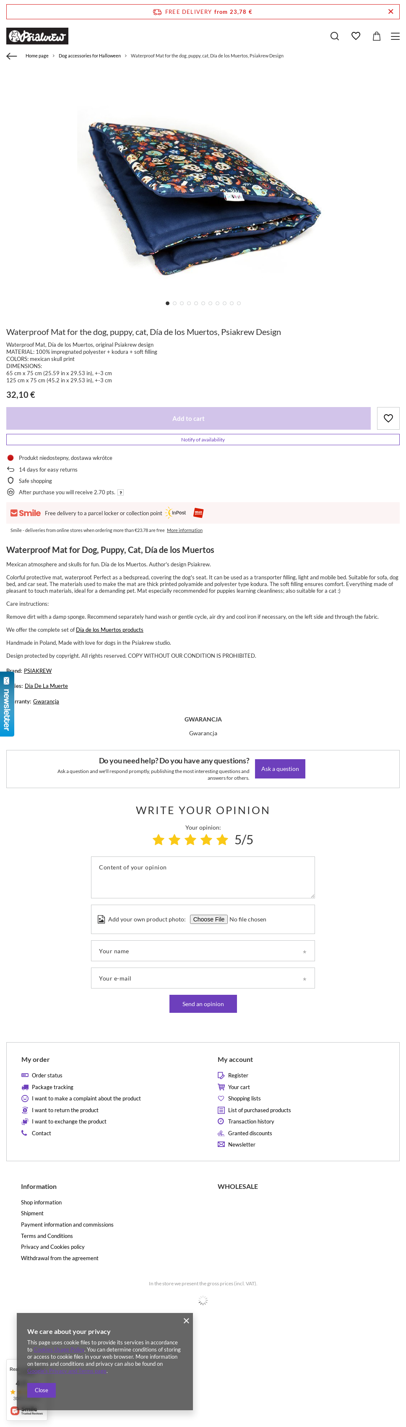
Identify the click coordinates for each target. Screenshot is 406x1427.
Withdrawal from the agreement (60, 1258)
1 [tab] (167, 303)
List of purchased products (259, 1110)
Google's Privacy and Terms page (67, 1370)
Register (238, 1075)
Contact (41, 1133)
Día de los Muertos (98, 629)
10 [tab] (232, 303)
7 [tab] (210, 303)
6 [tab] (203, 303)
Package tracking (52, 1087)
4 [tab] (189, 303)
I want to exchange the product (69, 1121)
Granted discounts (250, 1133)
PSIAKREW (38, 670)
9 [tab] (224, 303)
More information (185, 530)
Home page (37, 55)
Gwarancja (46, 701)
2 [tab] (175, 303)
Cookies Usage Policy (59, 1349)
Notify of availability (203, 439)
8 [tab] (217, 303)
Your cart (239, 1087)
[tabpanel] (203, 192)
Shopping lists (244, 1098)
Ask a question (280, 768)
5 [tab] (196, 303)
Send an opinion (203, 1003)
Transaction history (251, 1121)
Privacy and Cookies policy (53, 1247)
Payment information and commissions (67, 1225)
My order (35, 1059)
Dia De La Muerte (46, 685)
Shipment (32, 1213)
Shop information (41, 1202)
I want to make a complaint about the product (86, 1098)
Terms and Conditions (47, 1236)
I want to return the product (65, 1110)
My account (235, 1059)
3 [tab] (182, 303)
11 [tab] (239, 303)
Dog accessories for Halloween (90, 55)
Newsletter (241, 1145)
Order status (47, 1075)
